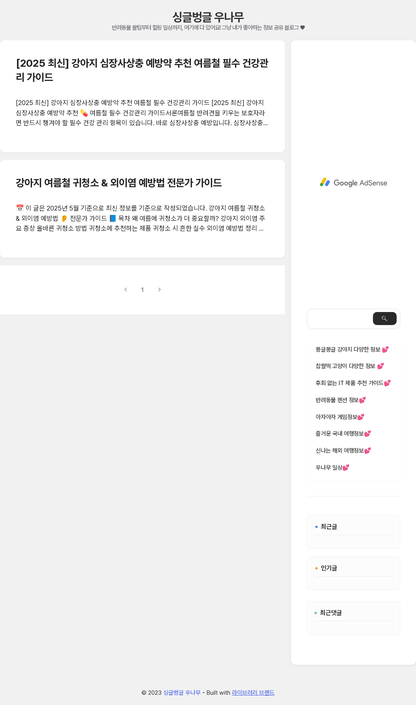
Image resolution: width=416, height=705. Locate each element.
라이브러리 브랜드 (253, 692)
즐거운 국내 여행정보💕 (343, 433)
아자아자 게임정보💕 (340, 417)
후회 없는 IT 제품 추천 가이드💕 (353, 383)
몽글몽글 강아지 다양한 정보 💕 (352, 349)
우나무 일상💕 (333, 467)
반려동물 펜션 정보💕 (341, 400)
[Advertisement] (353, 182)
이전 (126, 289)
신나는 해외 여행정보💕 (343, 450)
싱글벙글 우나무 (208, 17)
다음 (159, 289)
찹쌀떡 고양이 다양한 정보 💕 (350, 366)
